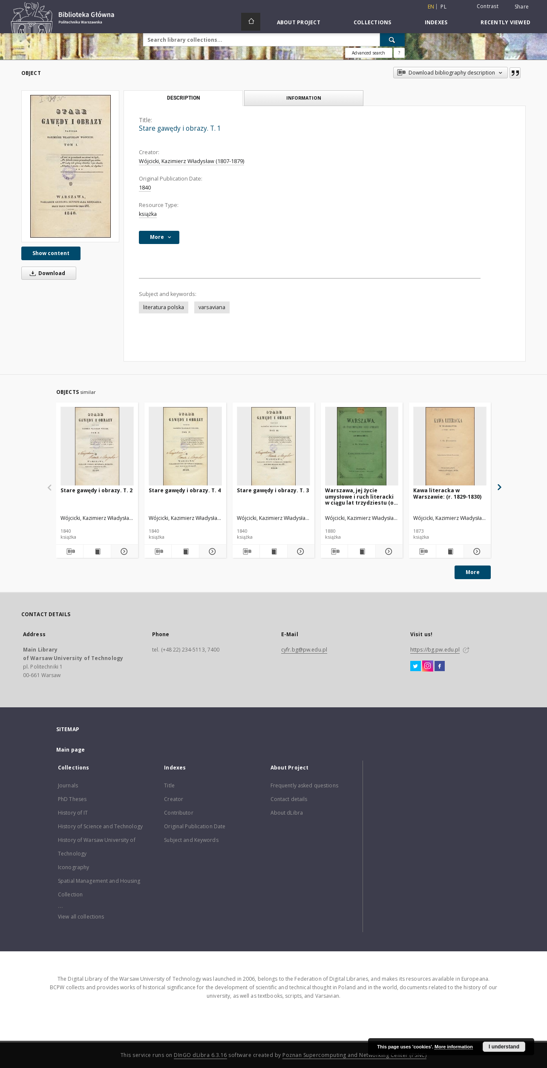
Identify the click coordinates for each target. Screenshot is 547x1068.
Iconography (73, 867)
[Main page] (250, 22)
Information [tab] (303, 98)
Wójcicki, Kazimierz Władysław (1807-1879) (191, 161)
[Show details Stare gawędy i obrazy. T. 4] (211, 551)
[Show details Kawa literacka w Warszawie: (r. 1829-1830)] (476, 551)
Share (522, 6)
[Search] (392, 39)
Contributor (178, 812)
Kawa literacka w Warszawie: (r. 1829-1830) (447, 493)
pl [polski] (443, 6)
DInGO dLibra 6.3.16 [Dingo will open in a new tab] (200, 1055)
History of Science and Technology (100, 826)
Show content (50, 253)
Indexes (436, 22)
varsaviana (212, 307)
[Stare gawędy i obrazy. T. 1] (70, 166)
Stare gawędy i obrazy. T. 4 (185, 490)
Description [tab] (183, 98)
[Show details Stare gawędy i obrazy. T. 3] (299, 551)
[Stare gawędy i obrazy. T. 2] (97, 446)
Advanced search (368, 53)
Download (46, 273)
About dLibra (287, 812)
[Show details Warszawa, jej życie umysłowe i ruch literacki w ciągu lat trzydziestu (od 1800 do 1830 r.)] (387, 551)
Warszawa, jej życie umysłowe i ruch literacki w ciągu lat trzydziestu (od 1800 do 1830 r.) (361, 496)
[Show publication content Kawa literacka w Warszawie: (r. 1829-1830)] (449, 551)
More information (454, 1046)
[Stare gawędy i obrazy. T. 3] (273, 446)
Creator (173, 799)
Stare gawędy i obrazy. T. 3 (273, 490)
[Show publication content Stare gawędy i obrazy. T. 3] (273, 551)
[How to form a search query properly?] (399, 53)
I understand (504, 1047)
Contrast (487, 6)
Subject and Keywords (191, 840)
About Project (298, 22)
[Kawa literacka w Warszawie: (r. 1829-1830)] (450, 446)
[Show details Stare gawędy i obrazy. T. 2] (123, 551)
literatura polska (163, 307)
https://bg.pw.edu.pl (435, 649)
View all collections (81, 916)
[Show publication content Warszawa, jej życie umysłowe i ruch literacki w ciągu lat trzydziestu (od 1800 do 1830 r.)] (361, 551)
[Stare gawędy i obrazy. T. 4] (185, 446)
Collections (373, 22)
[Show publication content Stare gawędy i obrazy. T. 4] (185, 551)
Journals (68, 785)
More (473, 572)
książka (148, 214)
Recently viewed (505, 22)
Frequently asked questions (304, 785)
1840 (145, 187)
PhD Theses (72, 799)
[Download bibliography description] (69, 551)
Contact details (289, 799)
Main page (70, 749)
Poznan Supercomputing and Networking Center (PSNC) (354, 1055)
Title (169, 785)
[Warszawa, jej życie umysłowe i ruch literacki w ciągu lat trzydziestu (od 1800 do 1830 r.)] (361, 446)
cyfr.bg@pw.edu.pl (304, 649)
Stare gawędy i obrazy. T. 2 (96, 490)
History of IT (73, 812)
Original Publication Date (194, 826)
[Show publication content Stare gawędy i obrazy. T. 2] (96, 551)
